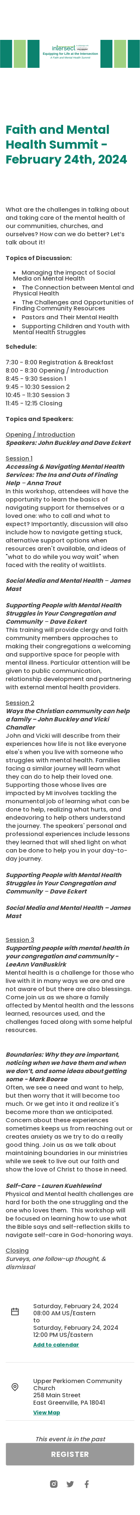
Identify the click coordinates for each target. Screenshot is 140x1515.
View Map (46, 1412)
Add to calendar (56, 1344)
